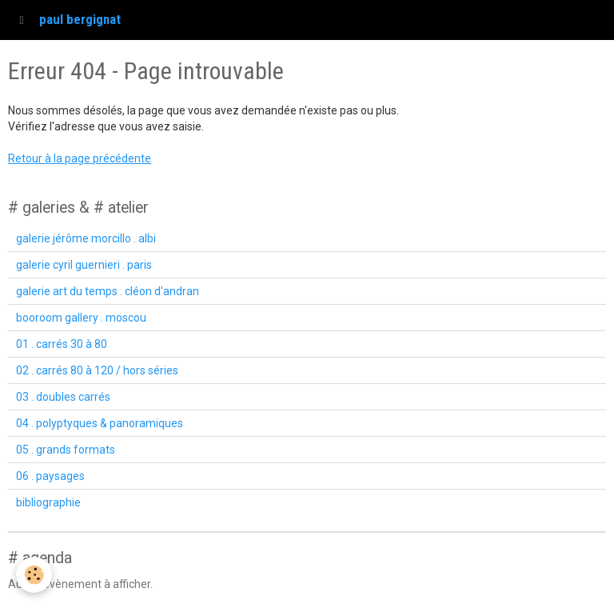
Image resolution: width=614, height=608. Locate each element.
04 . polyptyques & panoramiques (99, 423)
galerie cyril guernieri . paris (84, 264)
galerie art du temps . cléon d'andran (107, 291)
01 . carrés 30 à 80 (61, 344)
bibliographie (48, 502)
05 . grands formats (65, 449)
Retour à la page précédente (79, 158)
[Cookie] (34, 575)
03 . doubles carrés (63, 396)
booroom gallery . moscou (81, 317)
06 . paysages (50, 476)
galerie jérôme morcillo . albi (86, 238)
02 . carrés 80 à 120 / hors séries (97, 370)
